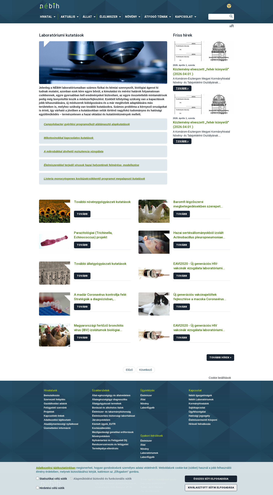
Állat (142, 399)
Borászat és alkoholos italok (107, 407)
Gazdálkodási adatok (55, 403)
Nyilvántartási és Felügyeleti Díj (109, 440)
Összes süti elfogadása (210, 478)
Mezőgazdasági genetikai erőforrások (112, 432)
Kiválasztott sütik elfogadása (211, 487)
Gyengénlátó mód (229, 6)
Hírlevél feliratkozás (200, 424)
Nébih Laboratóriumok (201, 399)
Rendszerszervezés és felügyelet (110, 444)
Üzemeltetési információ (57, 428)
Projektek (49, 411)
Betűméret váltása (231, 25)
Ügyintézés (147, 390)
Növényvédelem (101, 436)
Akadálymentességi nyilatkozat (61, 424)
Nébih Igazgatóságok (200, 395)
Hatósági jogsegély (199, 416)
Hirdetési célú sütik (50, 488)
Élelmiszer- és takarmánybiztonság (111, 411)
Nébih (95, 6)
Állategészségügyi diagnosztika (109, 399)
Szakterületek (100, 390)
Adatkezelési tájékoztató (57, 420)
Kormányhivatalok (199, 403)
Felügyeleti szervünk (55, 407)
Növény (144, 403)
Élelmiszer (146, 395)
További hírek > (220, 357)
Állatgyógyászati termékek (106, 403)
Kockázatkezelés (101, 428)
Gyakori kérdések (151, 435)
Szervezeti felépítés (54, 399)
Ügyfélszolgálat (197, 411)
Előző (129, 369)
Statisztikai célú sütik (51, 478)
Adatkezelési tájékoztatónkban (56, 467)
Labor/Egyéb (147, 407)
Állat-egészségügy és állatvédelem (111, 395)
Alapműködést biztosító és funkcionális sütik (101, 478)
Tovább (82, 214)
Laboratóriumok (149, 453)
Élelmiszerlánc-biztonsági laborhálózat (113, 416)
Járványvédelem (101, 420)
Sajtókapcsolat (197, 407)
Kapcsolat (195, 390)
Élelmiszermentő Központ (203, 420)
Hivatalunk (50, 390)
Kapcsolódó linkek (54, 416)
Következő (145, 369)
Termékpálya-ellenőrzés (105, 448)
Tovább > (182, 88)
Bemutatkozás (52, 395)
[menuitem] (48, 17)
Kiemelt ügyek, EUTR (104, 424)
